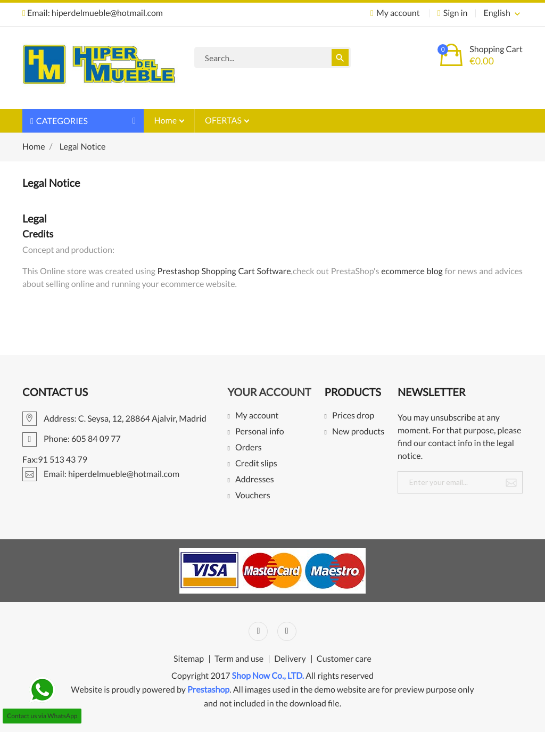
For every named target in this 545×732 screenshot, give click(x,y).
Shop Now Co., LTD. (268, 676)
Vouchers (252, 495)
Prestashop (208, 690)
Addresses (254, 479)
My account (257, 416)
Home (166, 121)
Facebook (258, 631)
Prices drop (353, 416)
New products (358, 432)
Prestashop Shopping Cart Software (224, 271)
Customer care (344, 659)
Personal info (259, 432)
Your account (269, 392)
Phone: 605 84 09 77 (71, 439)
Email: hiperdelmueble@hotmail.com (92, 13)
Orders (248, 448)
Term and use (238, 659)
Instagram (286, 631)
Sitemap (189, 659)
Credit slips (256, 463)
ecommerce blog (412, 271)
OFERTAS (224, 121)
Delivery (290, 659)
